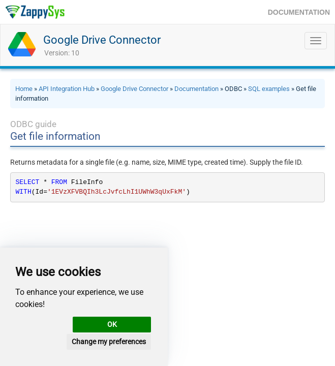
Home (24, 89)
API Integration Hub (67, 89)
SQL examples (269, 89)
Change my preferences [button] (109, 342)
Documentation (196, 89)
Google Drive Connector (102, 40)
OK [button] (112, 324)
